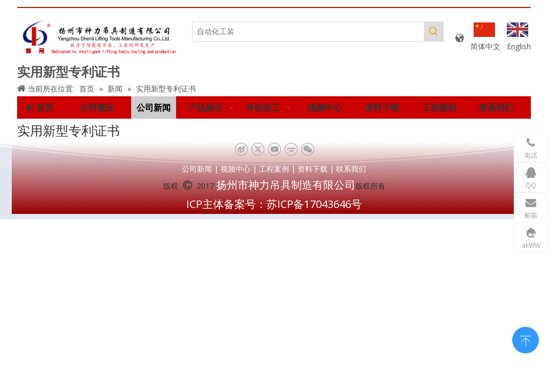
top (525, 339)
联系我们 (351, 169)
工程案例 (274, 169)
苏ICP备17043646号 (314, 204)
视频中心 (235, 169)
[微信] (307, 149)
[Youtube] (274, 149)
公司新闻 (197, 169)
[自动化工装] (308, 31)
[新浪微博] (241, 149)
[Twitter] (257, 149)
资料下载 (313, 169)
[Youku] (291, 149)
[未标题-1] (99, 38)
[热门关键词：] (433, 31)
